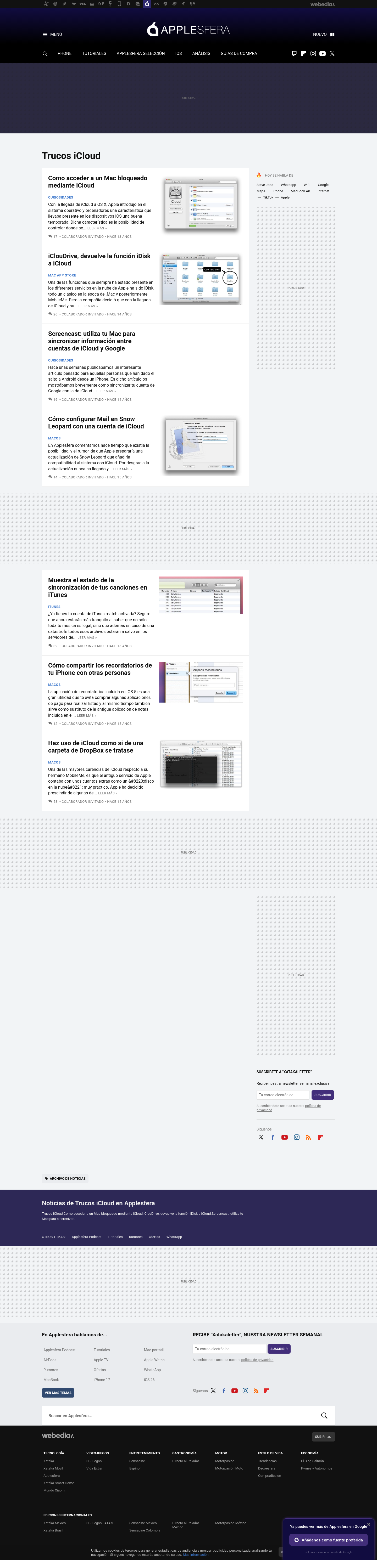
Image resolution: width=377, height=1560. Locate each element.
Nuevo (320, 34)
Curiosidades (60, 197)
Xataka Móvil (53, 1468)
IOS (178, 53)
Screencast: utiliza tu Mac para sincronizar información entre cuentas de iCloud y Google (91, 341)
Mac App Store (62, 275)
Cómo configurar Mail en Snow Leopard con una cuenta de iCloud (96, 422)
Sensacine (137, 1461)
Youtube (322, 53)
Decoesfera (266, 1468)
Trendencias (267, 1461)
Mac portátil (154, 1350)
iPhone (278, 191)
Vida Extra (94, 1468)
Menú (56, 34)
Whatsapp (288, 185)
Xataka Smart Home (58, 1483)
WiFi (307, 185)
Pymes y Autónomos (316, 1468)
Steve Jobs (265, 185)
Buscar (324, 1415)
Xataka (48, 1461)
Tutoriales (115, 1237)
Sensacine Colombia (144, 1530)
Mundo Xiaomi (54, 1490)
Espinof (135, 1468)
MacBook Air (300, 191)
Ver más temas (58, 1393)
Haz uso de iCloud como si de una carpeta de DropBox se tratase (95, 746)
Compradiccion (269, 1476)
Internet (323, 191)
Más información (196, 1555)
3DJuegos (94, 1461)
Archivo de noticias (68, 1178)
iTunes (54, 607)
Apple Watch (154, 1360)
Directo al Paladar (185, 1461)
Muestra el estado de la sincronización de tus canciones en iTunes (97, 587)
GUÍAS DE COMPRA (239, 53)
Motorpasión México (230, 1523)
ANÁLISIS (201, 53)
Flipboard (304, 53)
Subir (320, 1437)
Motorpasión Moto (229, 1468)
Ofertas (154, 1237)
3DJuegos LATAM (100, 1523)
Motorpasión (225, 1461)
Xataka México (54, 1523)
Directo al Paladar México (185, 1525)
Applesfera (188, 29)
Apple (285, 197)
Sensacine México (143, 1523)
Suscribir (322, 1095)
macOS (54, 438)
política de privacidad (257, 1360)
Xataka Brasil (53, 1530)
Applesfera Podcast (86, 1237)
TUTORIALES (94, 53)
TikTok (268, 197)
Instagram (313, 53)
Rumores (136, 1237)
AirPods (49, 1360)
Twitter (332, 53)
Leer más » (97, 228)
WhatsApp (174, 1237)
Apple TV (101, 1360)
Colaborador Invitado (83, 237)
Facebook (273, 1136)
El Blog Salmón (312, 1461)
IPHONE (64, 53)
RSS (308, 1136)
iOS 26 (149, 1380)
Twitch (294, 53)
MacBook (51, 1380)
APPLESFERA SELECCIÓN (141, 53)
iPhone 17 (102, 1380)
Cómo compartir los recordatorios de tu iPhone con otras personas (100, 669)
